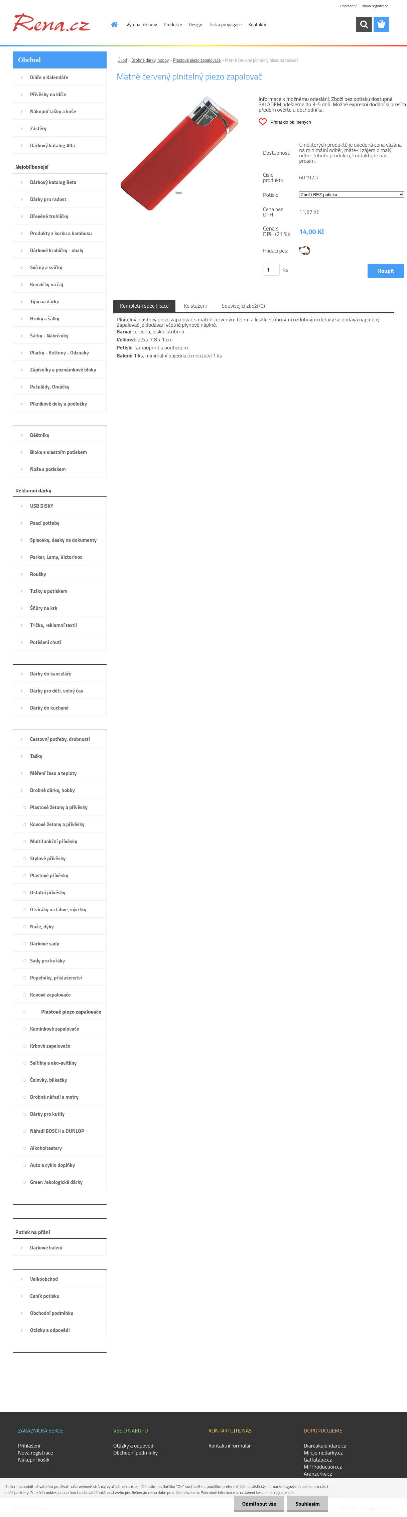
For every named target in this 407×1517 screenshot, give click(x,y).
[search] (364, 24)
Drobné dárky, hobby (150, 60)
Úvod (122, 60)
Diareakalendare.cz (325, 1446)
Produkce (173, 24)
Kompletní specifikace (144, 306)
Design (195, 24)
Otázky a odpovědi (133, 1446)
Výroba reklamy (142, 24)
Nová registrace (375, 6)
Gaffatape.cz (318, 1460)
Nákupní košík (33, 1460)
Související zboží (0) (243, 306)
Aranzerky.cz (318, 1474)
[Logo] (51, 22)
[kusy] (271, 270)
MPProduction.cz (323, 1467)
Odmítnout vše (259, 1504)
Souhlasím (307, 1504)
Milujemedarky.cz (323, 1453)
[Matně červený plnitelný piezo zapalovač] (178, 99)
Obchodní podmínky (135, 1453)
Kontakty (257, 24)
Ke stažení (195, 306)
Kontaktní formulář (230, 1446)
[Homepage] (110, 24)
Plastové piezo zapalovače (197, 60)
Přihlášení (348, 6)
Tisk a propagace (225, 24)
